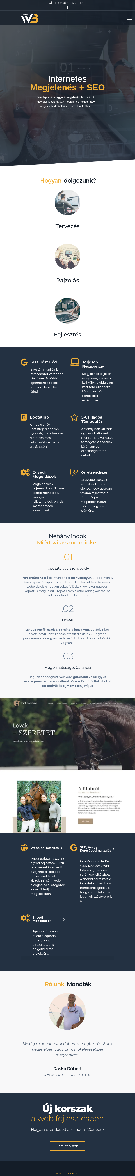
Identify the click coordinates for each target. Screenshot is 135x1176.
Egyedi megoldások (44, 474)
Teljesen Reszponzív (93, 364)
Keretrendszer (94, 472)
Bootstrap (39, 417)
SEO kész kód (43, 362)
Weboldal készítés (45, 848)
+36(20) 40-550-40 (69, 3)
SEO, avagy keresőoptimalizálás (95, 849)
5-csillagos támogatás (92, 419)
